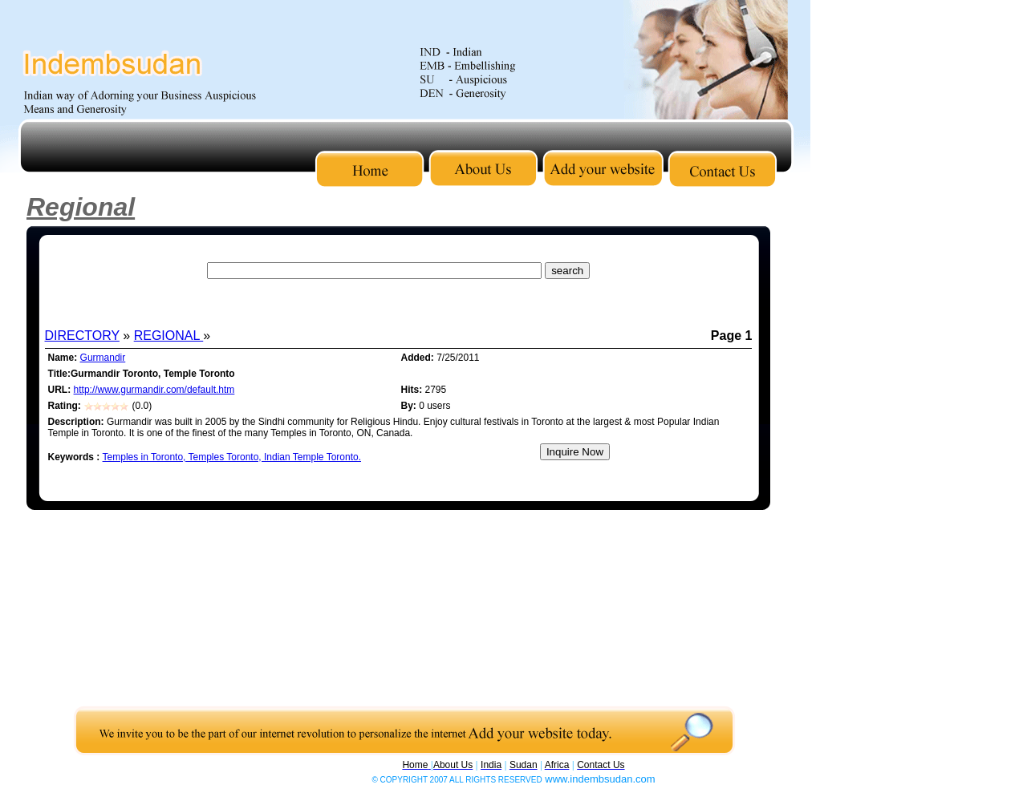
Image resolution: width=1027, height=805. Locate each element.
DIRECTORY (82, 335)
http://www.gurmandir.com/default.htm (154, 389)
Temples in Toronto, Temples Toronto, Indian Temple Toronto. (232, 457)
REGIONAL (169, 335)
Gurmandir (103, 357)
